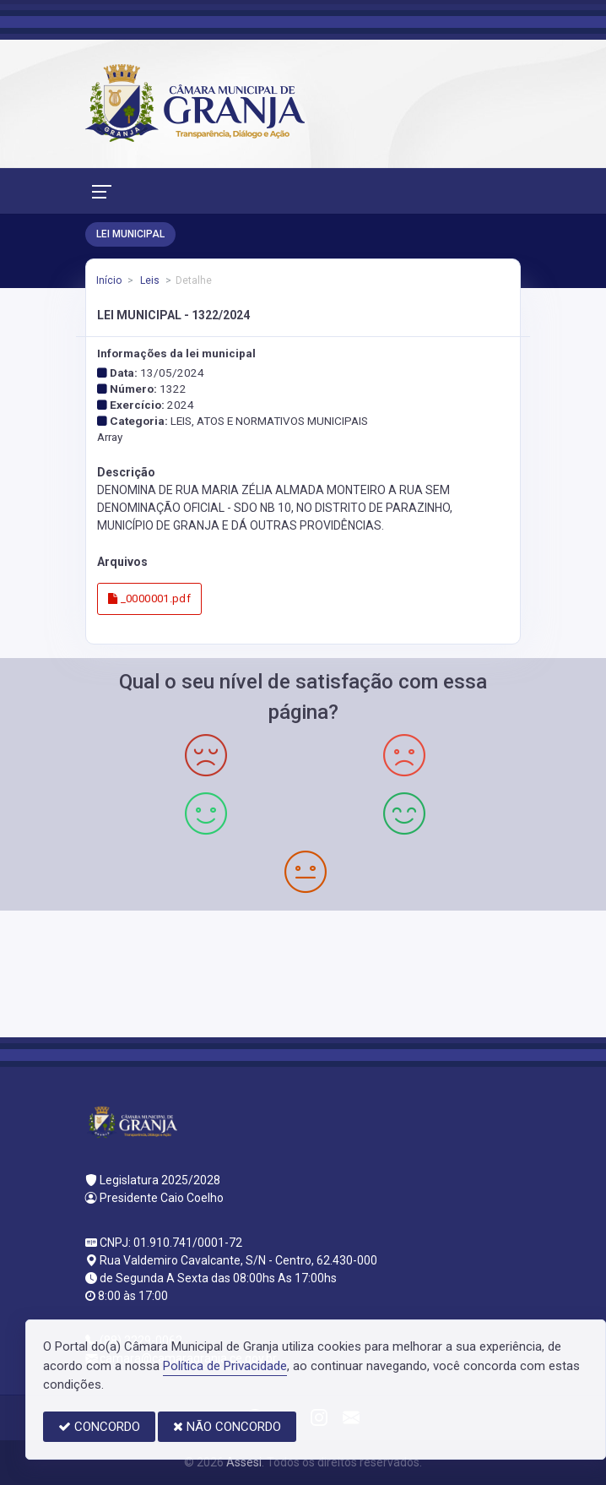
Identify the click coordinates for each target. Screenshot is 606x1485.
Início (109, 280)
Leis (149, 280)
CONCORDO (99, 1426)
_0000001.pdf (149, 598)
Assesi (244, 1462)
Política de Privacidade (225, 1365)
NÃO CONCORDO (227, 1426)
